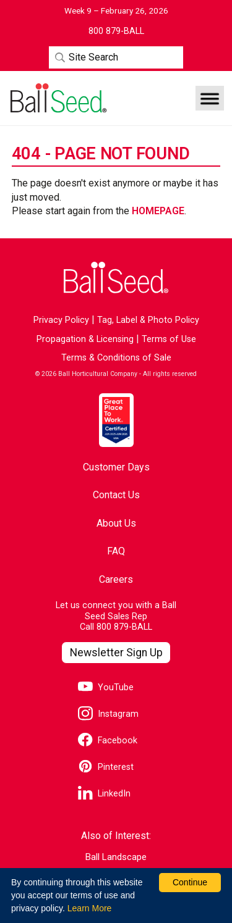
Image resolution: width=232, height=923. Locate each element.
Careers (116, 579)
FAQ (116, 551)
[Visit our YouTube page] (106, 688)
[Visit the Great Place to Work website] (116, 419)
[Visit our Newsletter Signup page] (116, 652)
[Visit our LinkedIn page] (104, 794)
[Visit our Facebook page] (107, 741)
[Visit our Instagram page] (108, 714)
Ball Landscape (116, 857)
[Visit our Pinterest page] (106, 768)
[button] (209, 98)
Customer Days (116, 467)
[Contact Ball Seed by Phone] (116, 31)
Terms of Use (169, 339)
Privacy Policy (61, 320)
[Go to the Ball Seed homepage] (57, 98)
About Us (116, 523)
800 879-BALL (124, 627)
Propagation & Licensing (85, 339)
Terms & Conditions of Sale (116, 358)
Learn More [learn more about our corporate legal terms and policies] (89, 908)
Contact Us (116, 495)
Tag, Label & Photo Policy (148, 320)
